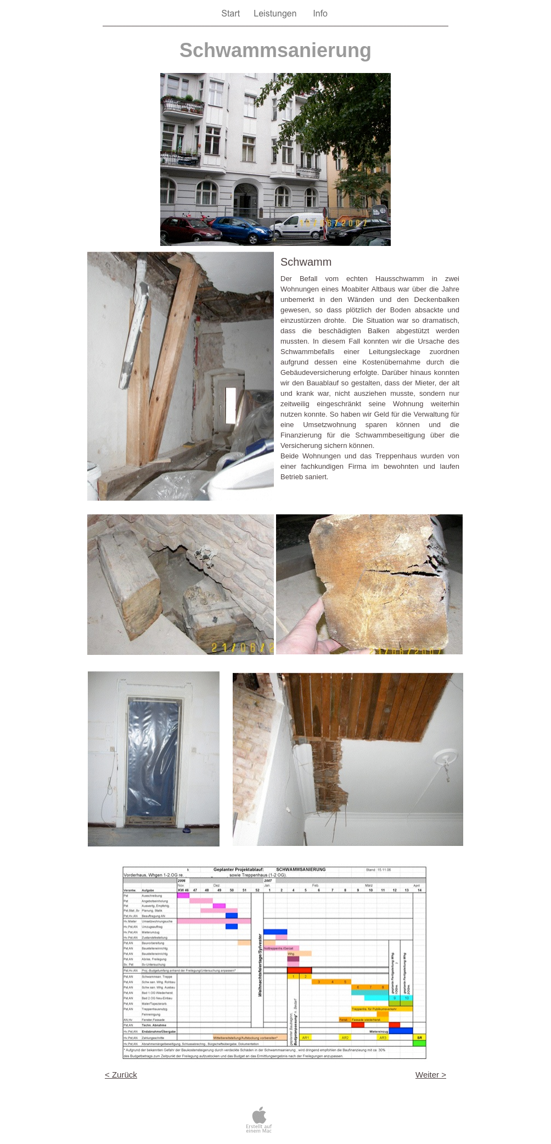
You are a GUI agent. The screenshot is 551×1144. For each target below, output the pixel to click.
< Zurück (121, 1074)
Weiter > (430, 1074)
